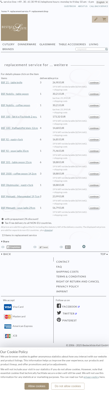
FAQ (59, 266)
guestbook (70, 6)
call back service (99, 6)
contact (62, 261)
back (7, 254)
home (4, 11)
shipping (48, 230)
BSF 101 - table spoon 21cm (16, 162)
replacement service (19, 11)
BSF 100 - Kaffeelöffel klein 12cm (19, 128)
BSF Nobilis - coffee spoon (15, 105)
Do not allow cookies (68, 386)
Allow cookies (36, 386)
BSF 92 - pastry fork (12, 139)
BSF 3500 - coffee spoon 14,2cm (19, 173)
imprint (62, 291)
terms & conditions (71, 276)
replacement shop (40, 11)
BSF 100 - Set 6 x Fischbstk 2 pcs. (19, 116)
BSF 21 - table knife (11, 82)
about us (82, 6)
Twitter (68, 313)
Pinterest (69, 320)
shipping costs (67, 271)
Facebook (69, 306)
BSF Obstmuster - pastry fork (17, 185)
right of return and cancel (77, 281)
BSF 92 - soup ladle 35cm (15, 150)
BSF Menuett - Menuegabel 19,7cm (20, 196)
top (103, 254)
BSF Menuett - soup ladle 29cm (18, 207)
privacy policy (67, 286)
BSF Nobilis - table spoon (15, 93)
